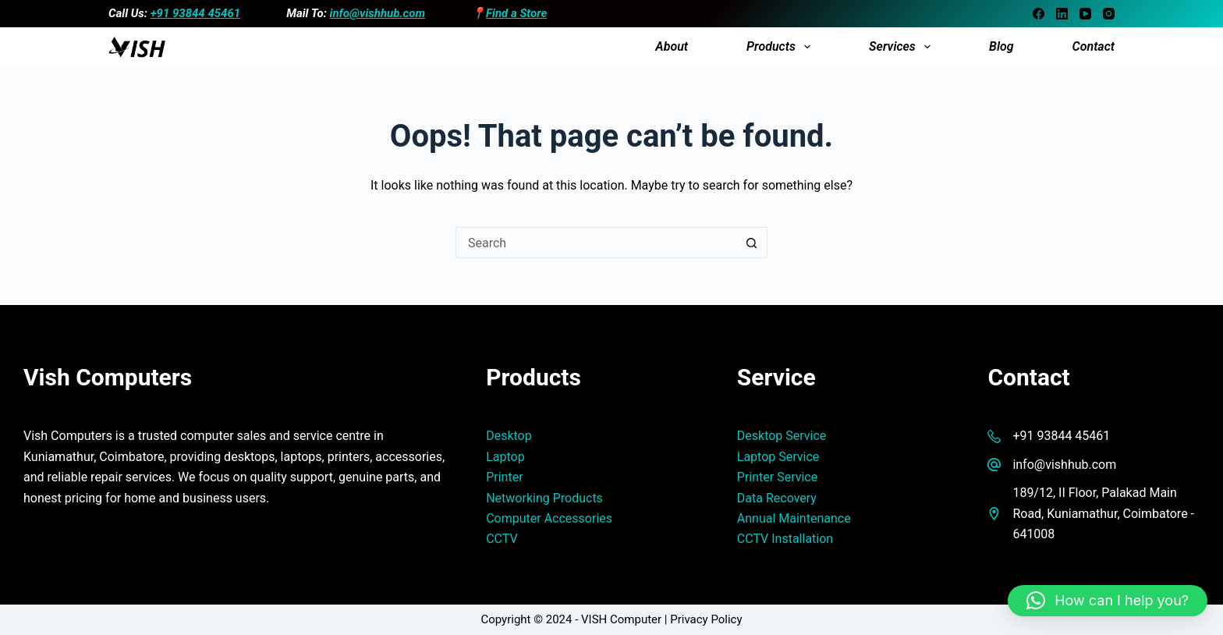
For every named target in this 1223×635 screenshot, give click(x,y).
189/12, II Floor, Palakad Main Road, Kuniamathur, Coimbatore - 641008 (1103, 513)
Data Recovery (777, 498)
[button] (1107, 600)
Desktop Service (782, 435)
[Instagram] (1109, 14)
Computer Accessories (549, 518)
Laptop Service (778, 456)
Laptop (505, 456)
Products (781, 46)
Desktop (509, 435)
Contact (1093, 46)
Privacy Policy (706, 619)
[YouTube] (1085, 14)
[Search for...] (596, 242)
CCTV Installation (785, 538)
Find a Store (516, 13)
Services (903, 46)
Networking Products (544, 498)
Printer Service (777, 477)
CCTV (501, 538)
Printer (504, 477)
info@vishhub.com (377, 13)
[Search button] (751, 242)
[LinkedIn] (1062, 14)
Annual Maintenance (794, 518)
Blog (1001, 46)
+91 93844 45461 (196, 13)
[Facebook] (1038, 14)
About (671, 46)
